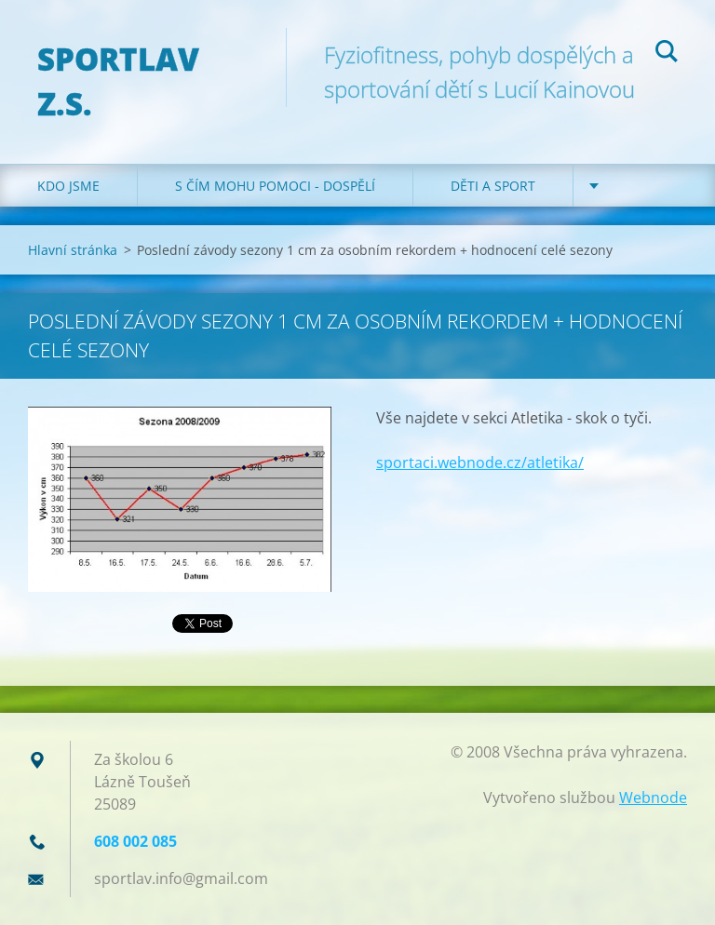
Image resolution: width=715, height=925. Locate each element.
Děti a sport (493, 185)
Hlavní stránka (72, 250)
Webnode (653, 797)
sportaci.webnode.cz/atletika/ (480, 462)
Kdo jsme (68, 185)
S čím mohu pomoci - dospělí (275, 185)
